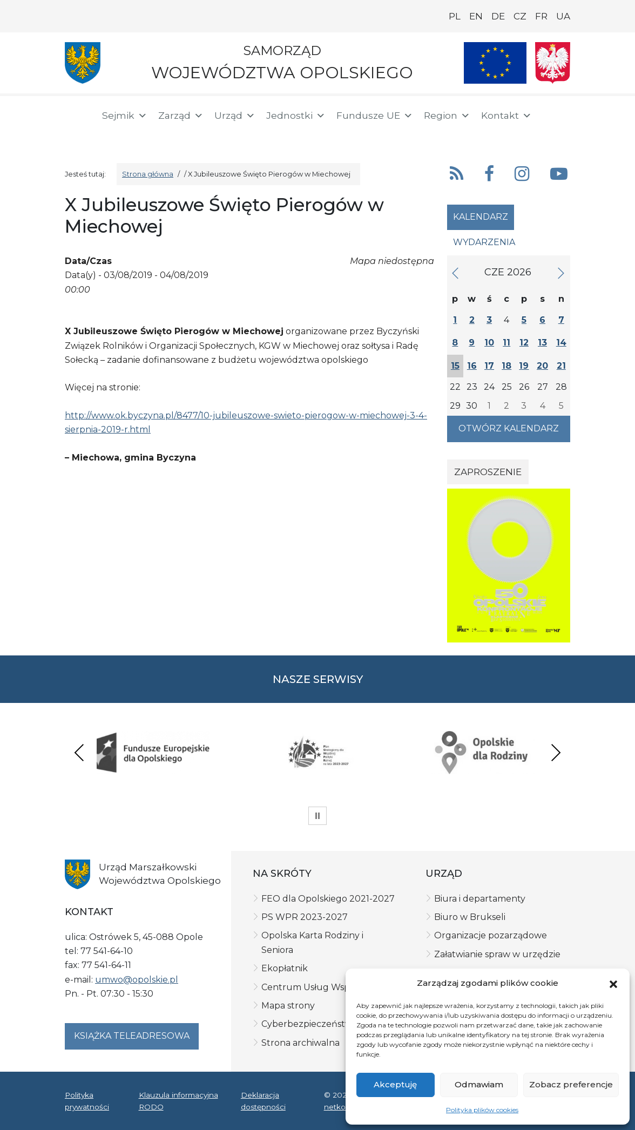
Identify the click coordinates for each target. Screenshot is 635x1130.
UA (563, 16)
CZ (520, 16)
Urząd (234, 115)
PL (455, 16)
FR (541, 16)
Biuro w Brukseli (469, 917)
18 (506, 366)
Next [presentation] (556, 752)
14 (561, 342)
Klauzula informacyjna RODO (178, 1101)
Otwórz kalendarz (508, 428)
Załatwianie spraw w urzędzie (497, 954)
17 (489, 366)
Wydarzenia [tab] (484, 242)
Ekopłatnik (284, 968)
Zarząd (181, 115)
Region (447, 115)
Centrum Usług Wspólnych (320, 987)
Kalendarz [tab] (480, 217)
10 (489, 342)
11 (506, 342)
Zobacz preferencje (571, 1084)
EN (476, 16)
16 (472, 366)
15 (455, 366)
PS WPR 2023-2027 (304, 917)
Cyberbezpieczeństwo (309, 1024)
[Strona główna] (77, 117)
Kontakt (506, 115)
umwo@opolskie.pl (136, 980)
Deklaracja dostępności (263, 1101)
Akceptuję (395, 1084)
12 (524, 342)
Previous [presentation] (79, 752)
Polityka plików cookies (482, 1110)
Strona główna (147, 174)
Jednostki (296, 115)
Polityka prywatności (87, 1101)
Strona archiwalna (300, 1043)
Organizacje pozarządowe (490, 935)
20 (542, 366)
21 (561, 366)
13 (542, 342)
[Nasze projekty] (495, 63)
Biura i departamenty (479, 899)
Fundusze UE (374, 115)
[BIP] (78, 136)
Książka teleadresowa (132, 1036)
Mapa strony (288, 1005)
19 (524, 366)
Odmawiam (479, 1084)
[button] (613, 983)
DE (498, 16)
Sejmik (124, 115)
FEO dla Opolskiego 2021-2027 (328, 899)
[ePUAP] (112, 135)
